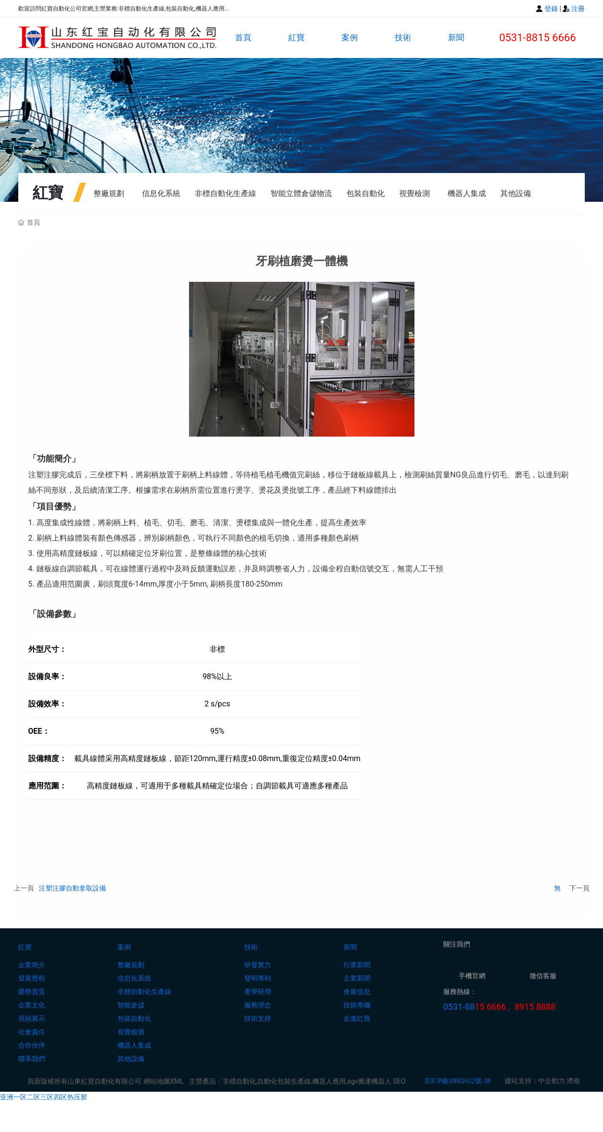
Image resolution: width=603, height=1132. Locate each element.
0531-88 (459, 1007)
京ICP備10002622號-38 (457, 1081)
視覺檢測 (414, 193)
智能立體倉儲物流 (301, 193)
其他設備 (515, 193)
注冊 (578, 8)
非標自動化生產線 (225, 193)
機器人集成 (467, 193)
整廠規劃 (109, 193)
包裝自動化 (365, 193)
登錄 (551, 8)
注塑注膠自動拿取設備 (72, 888)
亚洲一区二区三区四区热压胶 (43, 1097)
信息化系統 (161, 193)
